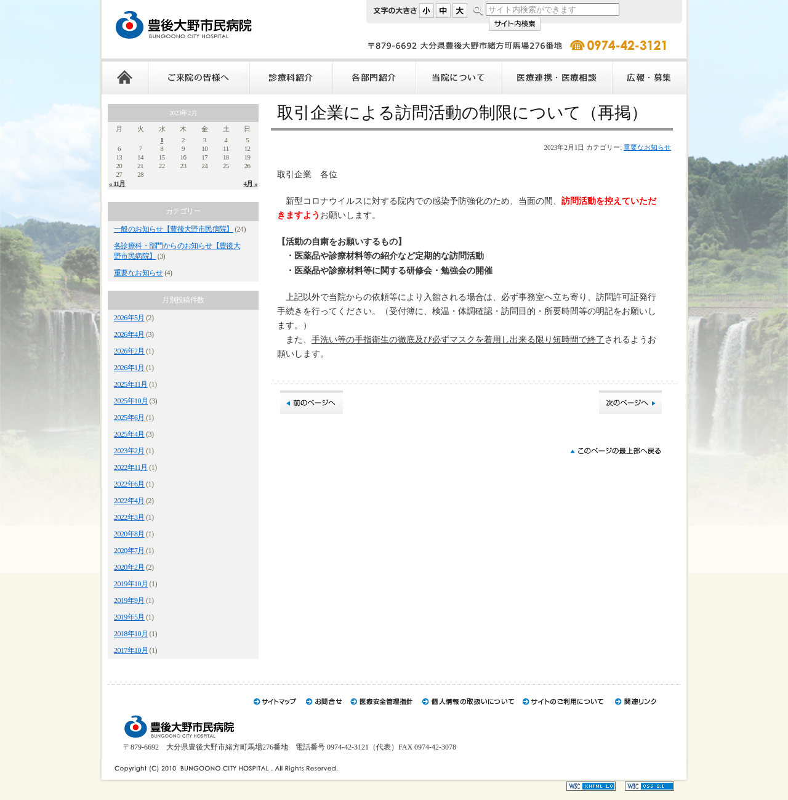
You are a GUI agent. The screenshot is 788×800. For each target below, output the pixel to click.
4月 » (250, 183)
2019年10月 (131, 584)
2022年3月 (129, 517)
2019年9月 (129, 600)
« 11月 (117, 183)
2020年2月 (129, 567)
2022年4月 (129, 500)
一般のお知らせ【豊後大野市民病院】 (173, 229)
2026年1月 (129, 367)
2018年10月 (131, 633)
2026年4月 (129, 334)
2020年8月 (129, 534)
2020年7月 (129, 550)
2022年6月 (129, 484)
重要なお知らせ (138, 273)
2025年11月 (131, 384)
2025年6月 (129, 417)
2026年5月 (129, 317)
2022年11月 (131, 467)
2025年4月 (129, 434)
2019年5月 (129, 617)
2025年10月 (131, 401)
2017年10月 (131, 650)
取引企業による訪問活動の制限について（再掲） (462, 112)
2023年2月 (129, 450)
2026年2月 (129, 351)
